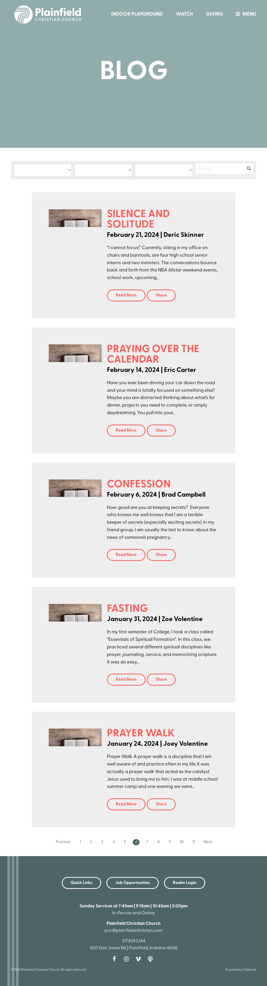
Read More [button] (126, 295)
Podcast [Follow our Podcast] (151, 959)
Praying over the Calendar (153, 354)
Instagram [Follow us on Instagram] (127, 959)
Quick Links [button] (81, 883)
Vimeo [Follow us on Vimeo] (139, 959)
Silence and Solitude (138, 219)
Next (208, 842)
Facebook (115, 959)
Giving (214, 14)
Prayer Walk (141, 734)
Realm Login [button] (184, 883)
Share (161, 295)
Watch (184, 14)
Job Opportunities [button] (132, 883)
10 (181, 842)
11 (193, 842)
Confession (139, 484)
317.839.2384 (133, 941)
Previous (63, 842)
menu (244, 14)
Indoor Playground (137, 14)
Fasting (127, 609)
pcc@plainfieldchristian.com (133, 930)
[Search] (220, 168)
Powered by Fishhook (241, 969)
